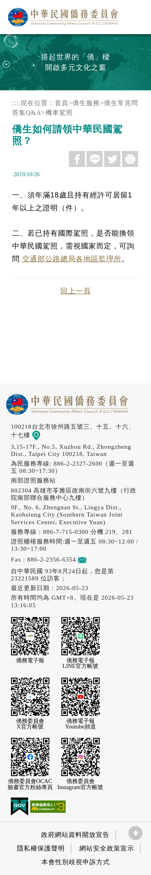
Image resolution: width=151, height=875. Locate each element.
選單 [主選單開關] (136, 15)
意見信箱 (94, 559)
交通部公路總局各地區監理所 (72, 259)
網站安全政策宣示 (106, 848)
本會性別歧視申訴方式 (75, 862)
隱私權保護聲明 (41, 848)
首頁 (61, 103)
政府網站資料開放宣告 (75, 834)
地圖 (41, 434)
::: (15, 103)
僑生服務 (86, 103)
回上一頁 (75, 291)
